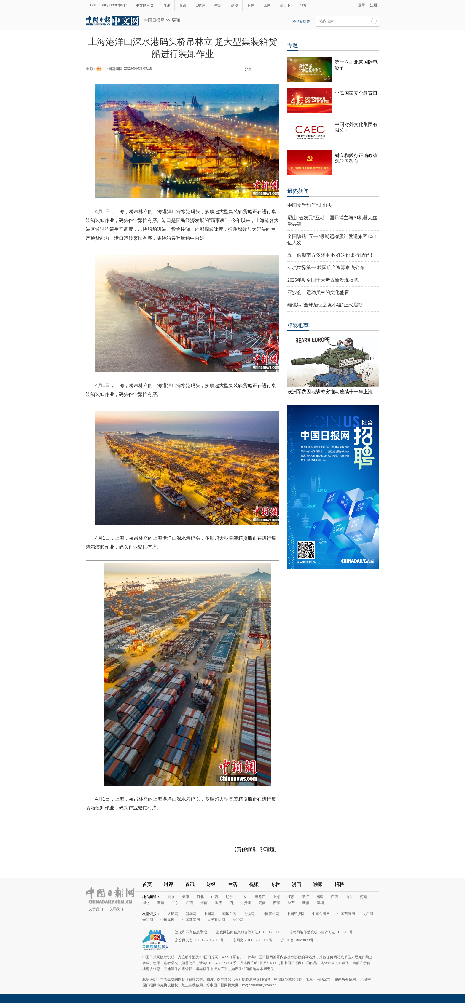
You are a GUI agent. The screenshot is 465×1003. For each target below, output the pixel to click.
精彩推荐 (298, 325)
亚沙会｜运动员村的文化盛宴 (318, 292)
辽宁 (229, 897)
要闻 (176, 20)
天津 (185, 897)
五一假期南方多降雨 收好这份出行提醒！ (330, 255)
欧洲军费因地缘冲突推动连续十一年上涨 (330, 391)
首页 (147, 884)
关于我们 (96, 909)
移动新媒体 (301, 21)
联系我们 (116, 909)
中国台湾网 (321, 914)
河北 (200, 897)
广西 (189, 903)
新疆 (305, 903)
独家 (318, 884)
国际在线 (229, 914)
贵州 (247, 903)
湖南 (160, 903)
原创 (266, 5)
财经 (211, 884)
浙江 (305, 897)
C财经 (200, 5)
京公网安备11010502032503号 (199, 940)
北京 (171, 897)
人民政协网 (216, 920)
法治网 (237, 920)
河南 (363, 897)
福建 (320, 897)
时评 (166, 5)
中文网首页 (145, 5)
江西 (334, 897)
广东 (175, 903)
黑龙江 (260, 897)
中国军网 (167, 920)
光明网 (147, 920)
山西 (214, 897)
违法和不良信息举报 (191, 932)
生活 (218, 5)
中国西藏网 (346, 914)
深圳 (320, 903)
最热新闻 (298, 191)
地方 (303, 5)
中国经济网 (296, 914)
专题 (292, 45)
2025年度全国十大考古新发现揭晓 (323, 279)
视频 (234, 5)
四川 (233, 903)
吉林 (243, 897)
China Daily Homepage (108, 5)
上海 (276, 897)
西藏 (276, 903)
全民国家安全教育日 (356, 93)
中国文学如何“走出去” (310, 205)
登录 (361, 5)
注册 (373, 5)
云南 (262, 903)
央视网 (248, 914)
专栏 (250, 5)
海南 (204, 903)
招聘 (339, 884)
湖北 (145, 903)
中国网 (209, 914)
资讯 (182, 5)
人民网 (173, 914)
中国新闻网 (113, 69)
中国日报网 (154, 20)
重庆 (218, 903)
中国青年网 (270, 914)
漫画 (296, 884)
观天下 (285, 5)
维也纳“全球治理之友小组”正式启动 (325, 304)
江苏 (290, 897)
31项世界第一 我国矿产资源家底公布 (325, 267)
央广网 (367, 914)
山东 (349, 897)
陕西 (291, 903)
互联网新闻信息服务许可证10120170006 (248, 932)
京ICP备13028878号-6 (299, 940)
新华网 (191, 914)
